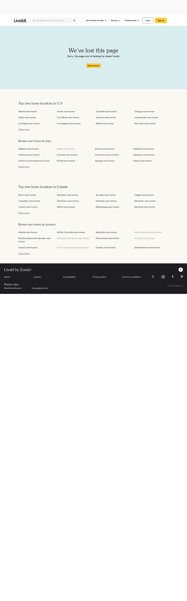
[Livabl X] (153, 276)
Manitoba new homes (106, 232)
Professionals (132, 20)
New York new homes (144, 123)
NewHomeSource (13, 288)
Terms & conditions (131, 277)
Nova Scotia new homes (107, 238)
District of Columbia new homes (34, 160)
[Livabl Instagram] (163, 276)
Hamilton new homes (106, 201)
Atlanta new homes (27, 111)
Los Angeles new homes (69, 123)
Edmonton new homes (68, 201)
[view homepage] (20, 20)
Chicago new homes (144, 111)
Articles (115, 20)
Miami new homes (105, 123)
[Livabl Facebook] (172, 276)
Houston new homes (106, 117)
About (7, 277)
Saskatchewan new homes (147, 247)
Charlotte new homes (106, 111)
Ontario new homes (28, 247)
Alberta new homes (27, 232)
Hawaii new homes (142, 160)
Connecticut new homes (107, 154)
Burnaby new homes (106, 195)
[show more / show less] (24, 129)
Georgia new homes (105, 160)
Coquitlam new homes (29, 201)
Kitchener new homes (145, 201)
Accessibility (69, 277)
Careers (37, 277)
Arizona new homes (104, 148)
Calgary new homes (144, 195)
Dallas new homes (27, 117)
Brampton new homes (67, 195)
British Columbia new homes (71, 232)
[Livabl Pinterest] (182, 276)
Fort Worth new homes (68, 117)
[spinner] (74, 20)
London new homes (28, 207)
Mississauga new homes (107, 207)
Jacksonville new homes (146, 117)
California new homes (29, 154)
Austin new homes (66, 111)
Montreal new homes (144, 207)
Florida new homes (66, 160)
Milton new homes (66, 207)
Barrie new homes (27, 195)
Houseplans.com (40, 288)
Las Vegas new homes (29, 123)
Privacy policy (99, 277)
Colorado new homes (67, 154)
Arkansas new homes (143, 148)
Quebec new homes (105, 247)
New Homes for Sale (96, 20)
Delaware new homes (143, 154)
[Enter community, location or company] (54, 20)
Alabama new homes (28, 148)
